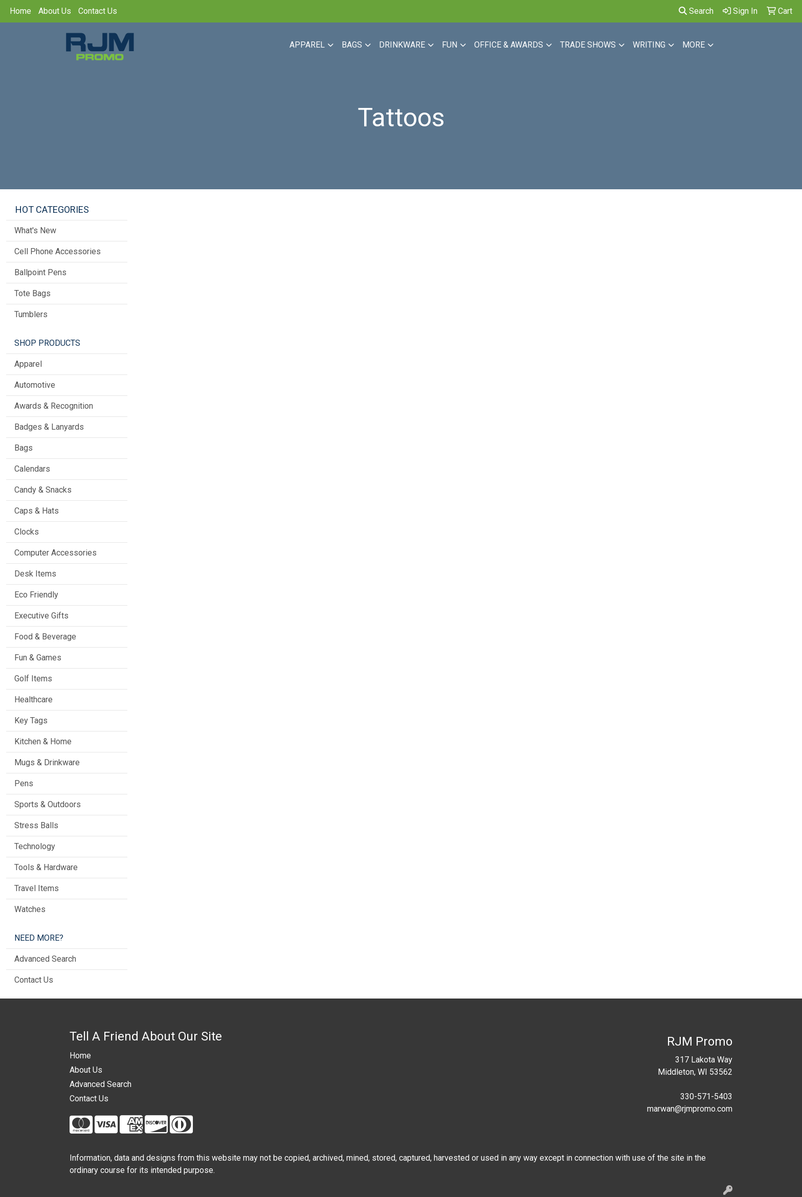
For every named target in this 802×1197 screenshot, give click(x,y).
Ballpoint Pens (40, 272)
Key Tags (31, 720)
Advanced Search (45, 959)
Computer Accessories (55, 553)
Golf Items (33, 678)
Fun (449, 45)
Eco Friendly (36, 595)
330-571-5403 (706, 1096)
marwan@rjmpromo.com (689, 1109)
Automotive (34, 385)
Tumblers (31, 314)
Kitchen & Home (43, 741)
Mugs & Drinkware (47, 762)
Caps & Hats (36, 511)
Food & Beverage (45, 636)
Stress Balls (36, 825)
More (693, 45)
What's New (35, 230)
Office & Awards (508, 45)
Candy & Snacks (43, 490)
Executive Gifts (41, 615)
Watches (30, 909)
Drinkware (402, 45)
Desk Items (35, 574)
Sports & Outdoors (47, 804)
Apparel (307, 45)
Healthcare (33, 699)
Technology (34, 846)
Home (20, 11)
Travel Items (36, 888)
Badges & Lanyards (49, 427)
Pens (23, 783)
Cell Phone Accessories (57, 251)
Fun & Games (37, 657)
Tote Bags (32, 293)
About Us (54, 11)
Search (696, 11)
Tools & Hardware (46, 867)
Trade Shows (588, 45)
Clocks (26, 532)
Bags (352, 45)
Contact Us (97, 11)
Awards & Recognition (53, 406)
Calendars (32, 469)
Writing (649, 45)
